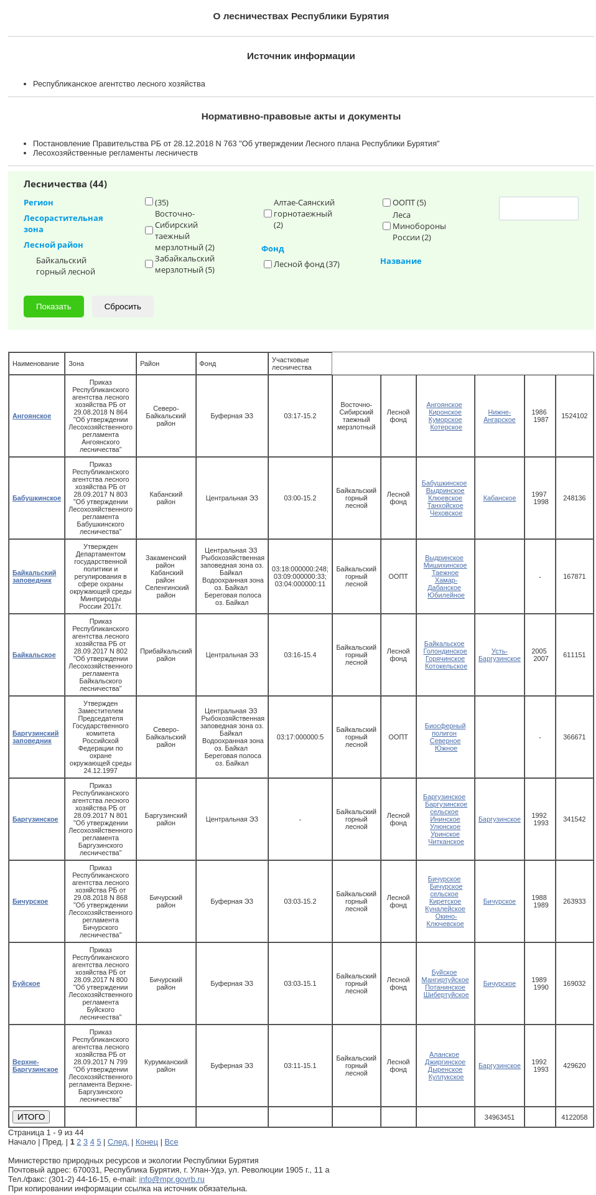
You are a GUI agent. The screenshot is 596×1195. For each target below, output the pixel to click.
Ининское (445, 819)
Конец (147, 1141)
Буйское (444, 972)
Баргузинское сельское (446, 807)
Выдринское (445, 490)
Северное (445, 740)
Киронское (445, 412)
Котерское (446, 427)
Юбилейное (446, 595)
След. (118, 1141)
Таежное (445, 572)
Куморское (445, 419)
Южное (446, 748)
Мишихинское (445, 565)
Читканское (446, 841)
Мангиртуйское (445, 979)
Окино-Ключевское (444, 919)
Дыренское (445, 1069)
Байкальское (444, 643)
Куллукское (446, 1076)
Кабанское (499, 498)
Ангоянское (444, 404)
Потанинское (445, 987)
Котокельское (446, 666)
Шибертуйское (446, 994)
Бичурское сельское (446, 890)
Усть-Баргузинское (499, 654)
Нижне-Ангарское (499, 415)
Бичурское (444, 879)
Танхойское (445, 505)
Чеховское (446, 513)
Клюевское (445, 498)
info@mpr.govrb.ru (171, 1179)
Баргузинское (444, 796)
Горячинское (445, 658)
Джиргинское (445, 1062)
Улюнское (445, 826)
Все (172, 1141)
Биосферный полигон (445, 729)
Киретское (445, 901)
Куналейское (445, 908)
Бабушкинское (444, 483)
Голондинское (445, 651)
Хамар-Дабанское (444, 583)
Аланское (444, 1054)
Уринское (445, 834)
